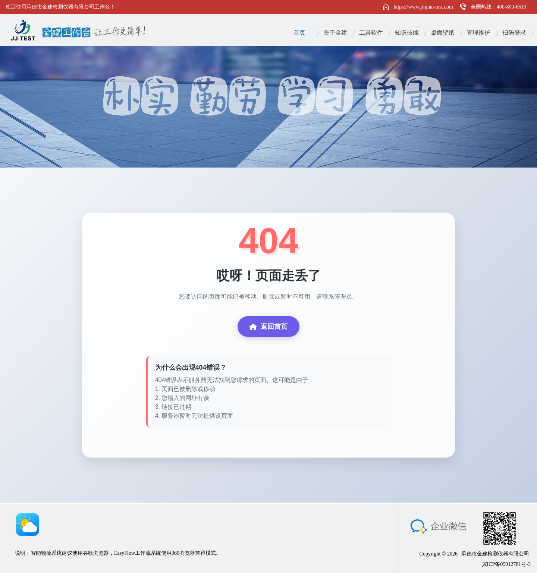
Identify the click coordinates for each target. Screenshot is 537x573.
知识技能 (407, 32)
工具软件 (371, 32)
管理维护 (478, 32)
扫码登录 (514, 32)
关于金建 (335, 32)
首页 (299, 32)
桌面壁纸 (443, 32)
